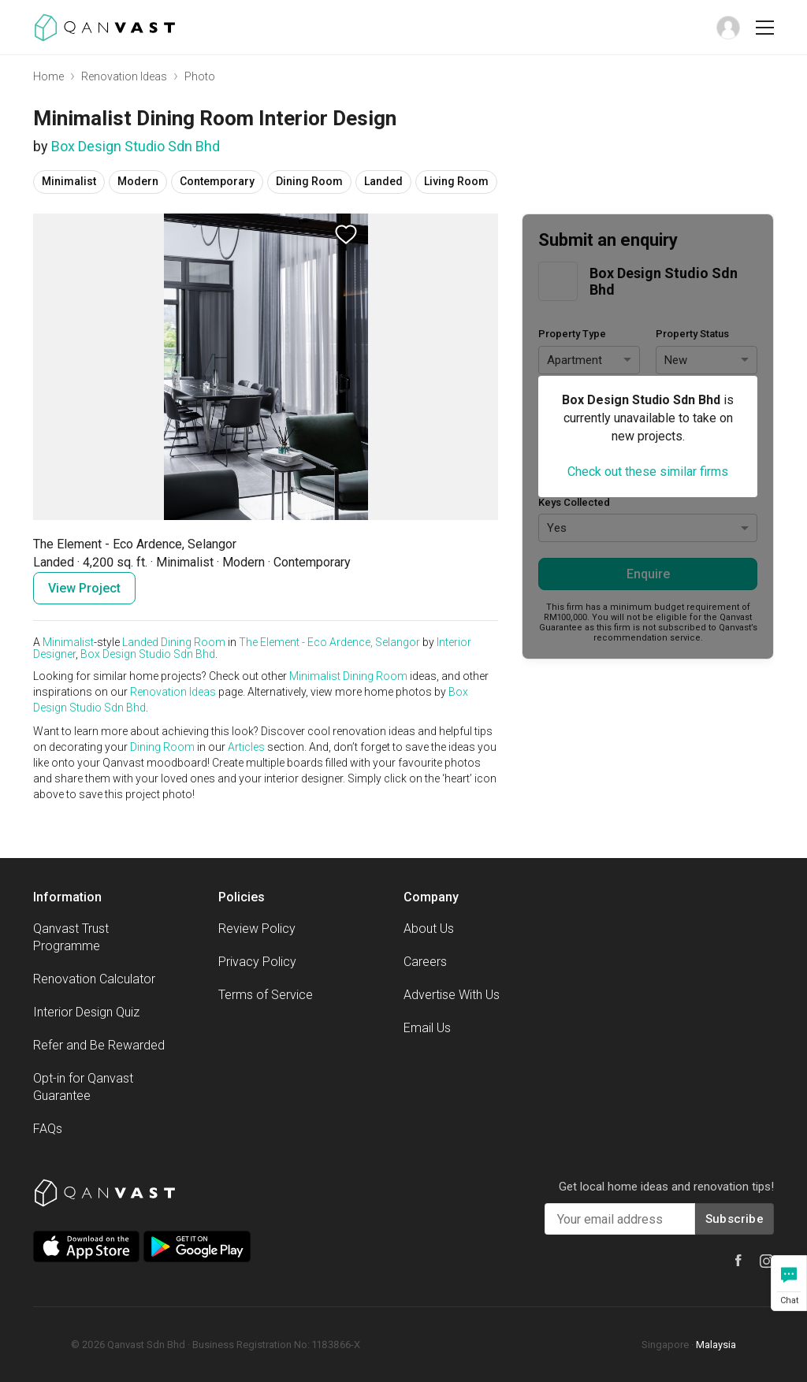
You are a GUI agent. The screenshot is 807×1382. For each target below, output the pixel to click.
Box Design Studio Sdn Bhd (135, 146)
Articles (246, 747)
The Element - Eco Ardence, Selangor (329, 642)
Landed (140, 642)
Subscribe (734, 1219)
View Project (84, 588)
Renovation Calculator (94, 978)
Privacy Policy (257, 961)
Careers (425, 961)
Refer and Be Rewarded (99, 1045)
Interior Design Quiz (86, 1012)
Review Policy (257, 928)
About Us (429, 928)
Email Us (427, 1027)
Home (48, 76)
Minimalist (68, 642)
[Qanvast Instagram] (767, 1261)
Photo (199, 76)
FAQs (47, 1128)
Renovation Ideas (124, 76)
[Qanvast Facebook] (738, 1260)
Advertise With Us (452, 994)
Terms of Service (265, 994)
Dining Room (193, 642)
